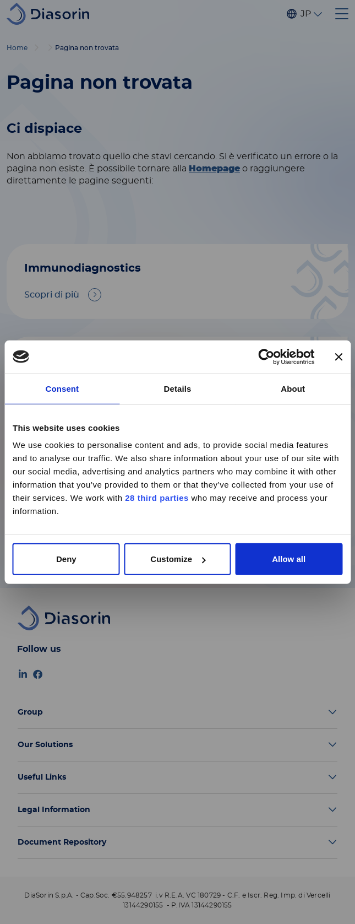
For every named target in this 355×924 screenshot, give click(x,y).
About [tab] (293, 388)
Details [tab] (178, 388)
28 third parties (157, 497)
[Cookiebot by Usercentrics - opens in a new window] (266, 356)
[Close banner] (338, 356)
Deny (66, 559)
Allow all (288, 559)
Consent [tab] (62, 388)
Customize (177, 559)
